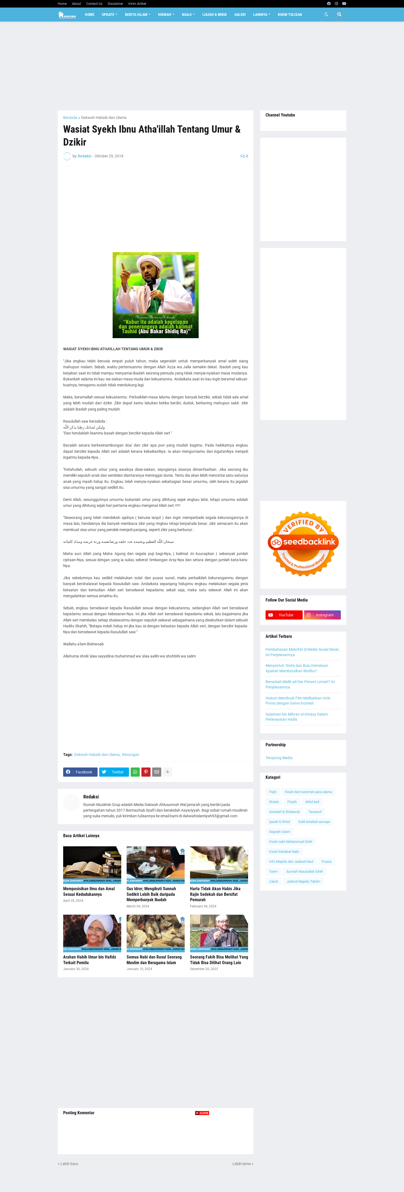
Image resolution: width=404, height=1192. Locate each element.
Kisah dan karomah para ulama (308, 792)
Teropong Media (279, 758)
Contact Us (94, 4)
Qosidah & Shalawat (284, 812)
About (76, 4)
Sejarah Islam (279, 832)
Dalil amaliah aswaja (314, 822)
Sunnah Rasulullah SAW (304, 871)
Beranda (70, 117)
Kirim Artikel (137, 4)
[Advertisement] (202, 66)
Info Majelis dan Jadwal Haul (291, 861)
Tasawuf (315, 812)
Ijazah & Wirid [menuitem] (214, 14)
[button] (326, 15)
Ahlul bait (312, 802)
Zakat (273, 881)
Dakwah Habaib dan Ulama (104, 117)
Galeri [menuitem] (240, 14)
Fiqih (272, 792)
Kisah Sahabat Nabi (284, 852)
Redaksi (91, 797)
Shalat (274, 802)
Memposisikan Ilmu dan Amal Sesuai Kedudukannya (89, 891)
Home (62, 4)
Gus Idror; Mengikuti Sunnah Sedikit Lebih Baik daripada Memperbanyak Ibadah (151, 894)
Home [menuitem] (89, 14)
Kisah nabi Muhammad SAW (290, 842)
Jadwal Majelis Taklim (303, 881)
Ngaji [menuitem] (187, 14)
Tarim (273, 871)
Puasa (326, 861)
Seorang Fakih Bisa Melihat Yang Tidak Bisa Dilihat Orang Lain (219, 959)
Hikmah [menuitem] (164, 14)
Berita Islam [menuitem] (136, 14)
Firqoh (292, 802)
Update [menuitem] (108, 14)
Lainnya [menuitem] (260, 14)
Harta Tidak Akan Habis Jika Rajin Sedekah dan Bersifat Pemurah (215, 894)
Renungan (130, 754)
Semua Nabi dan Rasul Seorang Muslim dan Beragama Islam (154, 959)
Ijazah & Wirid (279, 822)
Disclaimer (115, 4)
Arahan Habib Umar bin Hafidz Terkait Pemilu (89, 959)
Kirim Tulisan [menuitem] (290, 14)
